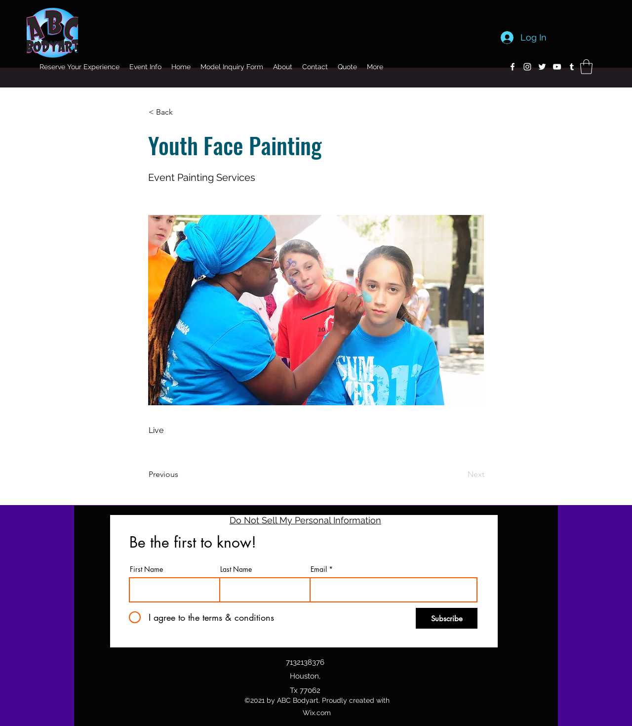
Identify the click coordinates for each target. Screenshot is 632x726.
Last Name (236, 569)
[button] (586, 66)
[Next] (459, 474)
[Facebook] (512, 67)
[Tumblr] (572, 67)
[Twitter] (542, 67)
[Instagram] (527, 67)
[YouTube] (557, 67)
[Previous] (181, 474)
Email (319, 569)
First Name (146, 569)
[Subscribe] (446, 618)
